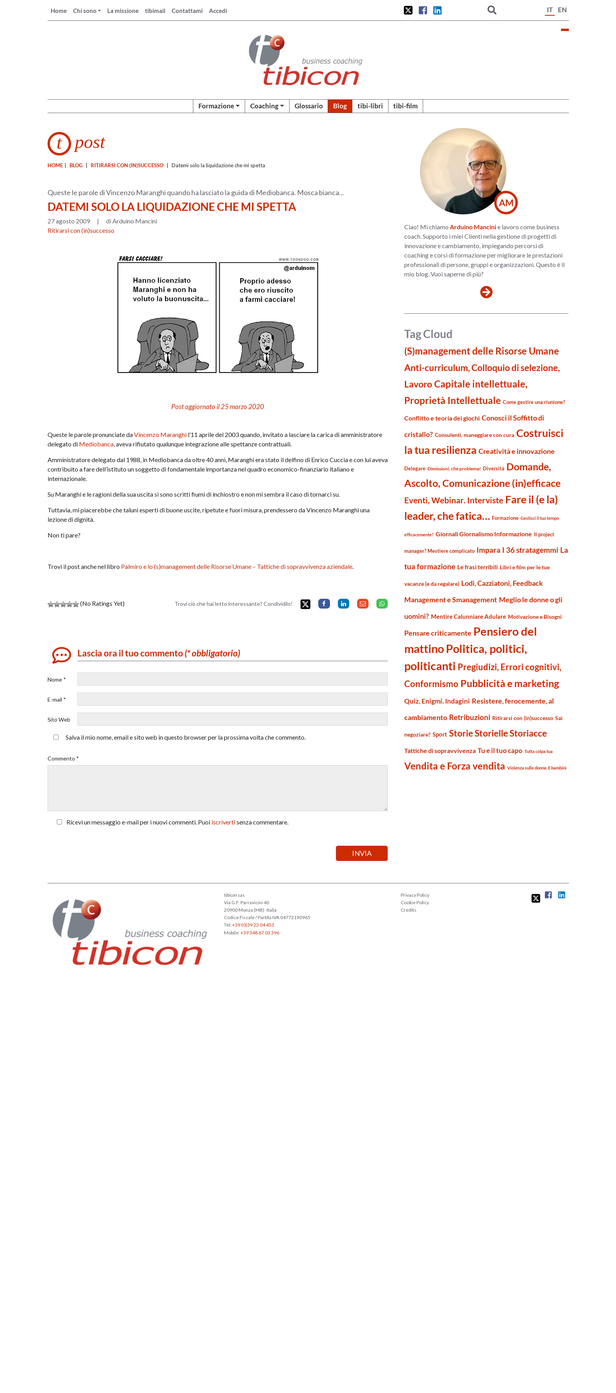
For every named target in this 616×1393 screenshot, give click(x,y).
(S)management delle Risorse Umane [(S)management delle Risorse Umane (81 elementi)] (481, 350)
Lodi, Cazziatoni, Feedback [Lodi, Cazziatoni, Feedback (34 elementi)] (502, 583)
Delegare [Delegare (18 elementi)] (414, 468)
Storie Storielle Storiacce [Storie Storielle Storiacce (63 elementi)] (498, 733)
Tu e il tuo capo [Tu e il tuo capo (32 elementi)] (500, 750)
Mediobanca (96, 444)
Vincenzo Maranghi (160, 434)
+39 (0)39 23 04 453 (253, 925)
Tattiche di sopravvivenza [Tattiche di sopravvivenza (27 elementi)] (440, 750)
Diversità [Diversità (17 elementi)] (493, 469)
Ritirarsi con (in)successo (127, 165)
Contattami (187, 10)
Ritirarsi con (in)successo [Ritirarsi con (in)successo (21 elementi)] (522, 718)
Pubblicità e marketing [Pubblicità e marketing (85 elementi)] (509, 683)
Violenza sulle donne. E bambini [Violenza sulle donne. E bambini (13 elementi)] (536, 767)
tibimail (155, 10)
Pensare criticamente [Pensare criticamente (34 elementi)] (437, 633)
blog (76, 165)
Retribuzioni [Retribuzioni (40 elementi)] (469, 717)
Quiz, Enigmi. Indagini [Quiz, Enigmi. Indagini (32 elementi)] (437, 701)
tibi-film (405, 106)
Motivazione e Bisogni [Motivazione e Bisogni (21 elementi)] (535, 616)
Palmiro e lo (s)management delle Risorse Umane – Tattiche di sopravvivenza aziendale (236, 566)
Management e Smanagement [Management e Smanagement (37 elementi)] (450, 599)
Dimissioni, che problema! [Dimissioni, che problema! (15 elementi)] (454, 468)
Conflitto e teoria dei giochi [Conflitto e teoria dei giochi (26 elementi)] (442, 418)
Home (59, 10)
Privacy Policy (415, 895)
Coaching (264, 106)
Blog (340, 106)
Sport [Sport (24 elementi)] (440, 734)
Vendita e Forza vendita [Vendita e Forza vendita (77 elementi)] (454, 765)
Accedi (218, 10)
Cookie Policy (415, 902)
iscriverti (223, 822)
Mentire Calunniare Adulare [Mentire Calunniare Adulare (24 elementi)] (468, 616)
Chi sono (85, 10)
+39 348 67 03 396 (259, 933)
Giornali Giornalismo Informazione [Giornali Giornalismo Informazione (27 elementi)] (484, 533)
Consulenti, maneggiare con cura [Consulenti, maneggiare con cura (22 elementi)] (474, 434)
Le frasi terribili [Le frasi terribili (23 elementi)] (477, 566)
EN (562, 9)
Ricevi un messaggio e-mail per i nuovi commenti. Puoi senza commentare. (170, 822)
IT (550, 9)
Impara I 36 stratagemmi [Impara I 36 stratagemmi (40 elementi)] (517, 549)
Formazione (216, 106)
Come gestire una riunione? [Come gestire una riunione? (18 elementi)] (534, 402)
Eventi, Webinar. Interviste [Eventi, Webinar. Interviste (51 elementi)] (453, 500)
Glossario (309, 106)
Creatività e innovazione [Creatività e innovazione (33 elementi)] (516, 451)
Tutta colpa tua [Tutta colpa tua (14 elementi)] (538, 751)
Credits (408, 910)
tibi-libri (370, 106)
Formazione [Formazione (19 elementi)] (505, 518)
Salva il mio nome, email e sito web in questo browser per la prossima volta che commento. (186, 737)
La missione (123, 10)
